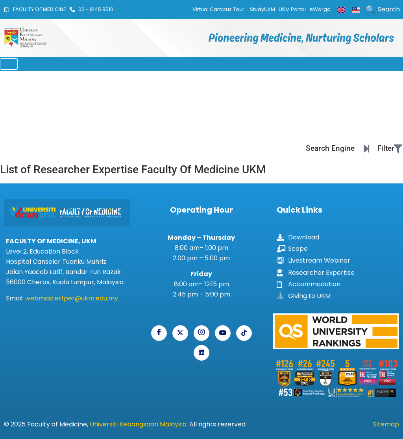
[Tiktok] (244, 333)
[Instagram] (201, 333)
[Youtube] (223, 333)
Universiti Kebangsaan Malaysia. (139, 424)
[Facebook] (159, 333)
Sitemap (386, 424)
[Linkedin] (201, 353)
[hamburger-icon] (9, 64)
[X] (180, 333)
